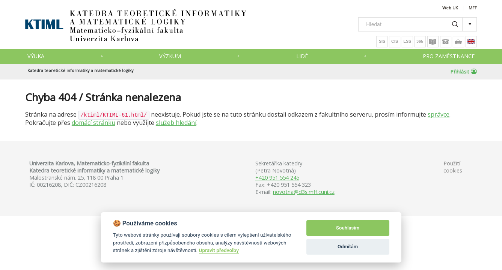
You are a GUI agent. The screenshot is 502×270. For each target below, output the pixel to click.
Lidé (302, 56)
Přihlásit (464, 72)
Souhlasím (347, 228)
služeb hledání (176, 122)
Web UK (450, 8)
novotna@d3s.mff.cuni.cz (304, 191)
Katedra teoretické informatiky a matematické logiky (80, 70)
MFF (473, 8)
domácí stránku (93, 122)
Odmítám (348, 246)
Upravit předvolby (219, 250)
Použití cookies (452, 167)
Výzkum (170, 56)
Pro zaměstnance (449, 56)
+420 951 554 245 (277, 177)
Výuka (35, 56)
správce (438, 114)
